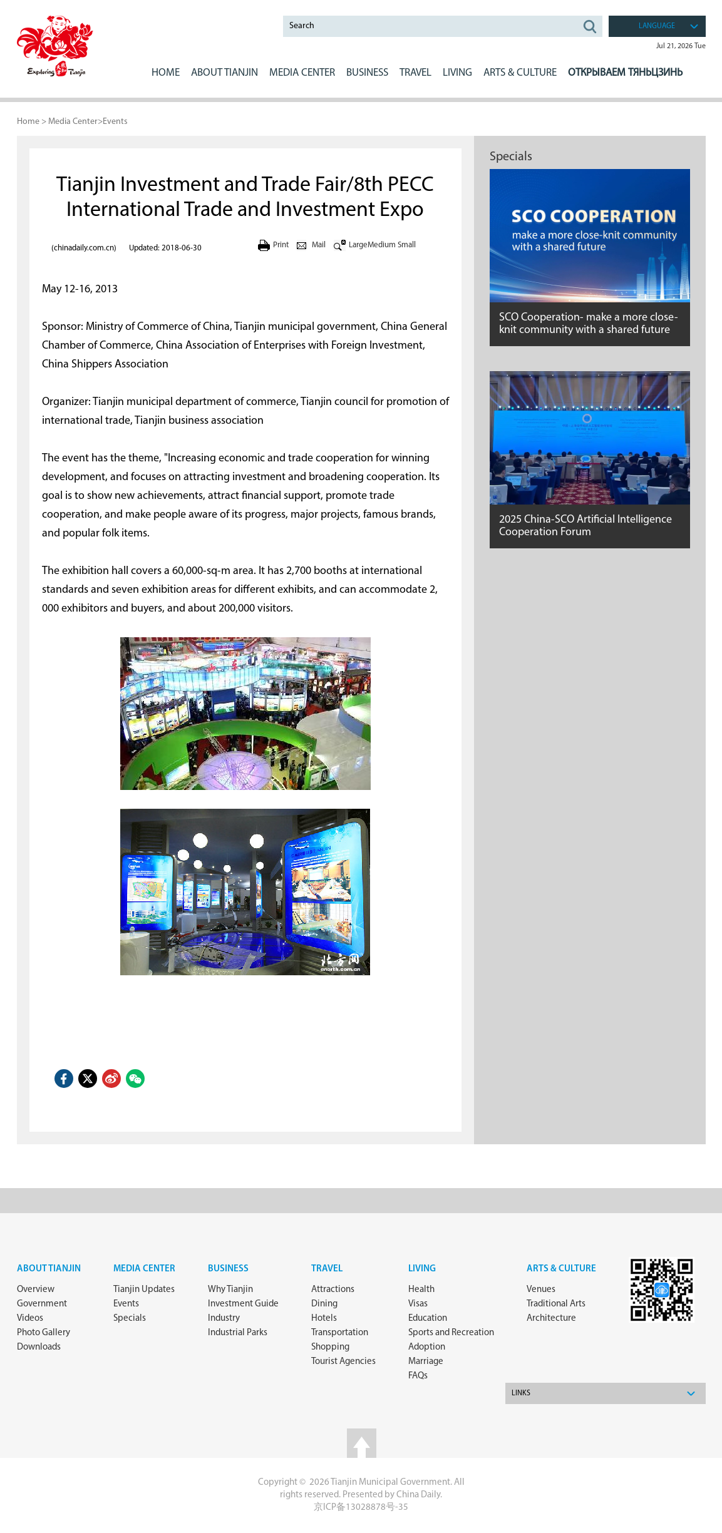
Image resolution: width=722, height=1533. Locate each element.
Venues (541, 1290)
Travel (415, 73)
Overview (35, 1290)
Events (115, 121)
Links (521, 1393)
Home (166, 73)
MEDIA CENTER (302, 73)
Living (422, 1269)
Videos (30, 1318)
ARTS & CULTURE (520, 73)
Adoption (426, 1347)
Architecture (551, 1318)
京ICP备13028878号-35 (361, 1507)
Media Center (73, 121)
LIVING (457, 73)
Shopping (330, 1347)
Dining (324, 1304)
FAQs (418, 1376)
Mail (319, 245)
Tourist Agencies (343, 1361)
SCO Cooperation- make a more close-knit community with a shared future (588, 324)
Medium (382, 245)
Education (427, 1318)
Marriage (425, 1361)
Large (358, 245)
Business (228, 1269)
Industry (224, 1318)
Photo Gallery (43, 1333)
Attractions (332, 1290)
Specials (511, 157)
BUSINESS (367, 73)
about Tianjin (49, 1269)
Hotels (324, 1318)
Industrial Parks (237, 1333)
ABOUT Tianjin (224, 73)
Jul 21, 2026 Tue (681, 46)
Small (407, 245)
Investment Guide (243, 1304)
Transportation (339, 1333)
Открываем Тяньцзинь (625, 73)
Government (42, 1304)
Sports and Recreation (451, 1333)
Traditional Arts (556, 1304)
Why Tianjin (230, 1290)
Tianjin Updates (144, 1290)
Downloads (39, 1347)
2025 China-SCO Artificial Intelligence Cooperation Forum (585, 526)
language (657, 26)
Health (421, 1290)
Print (281, 245)
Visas (418, 1304)
